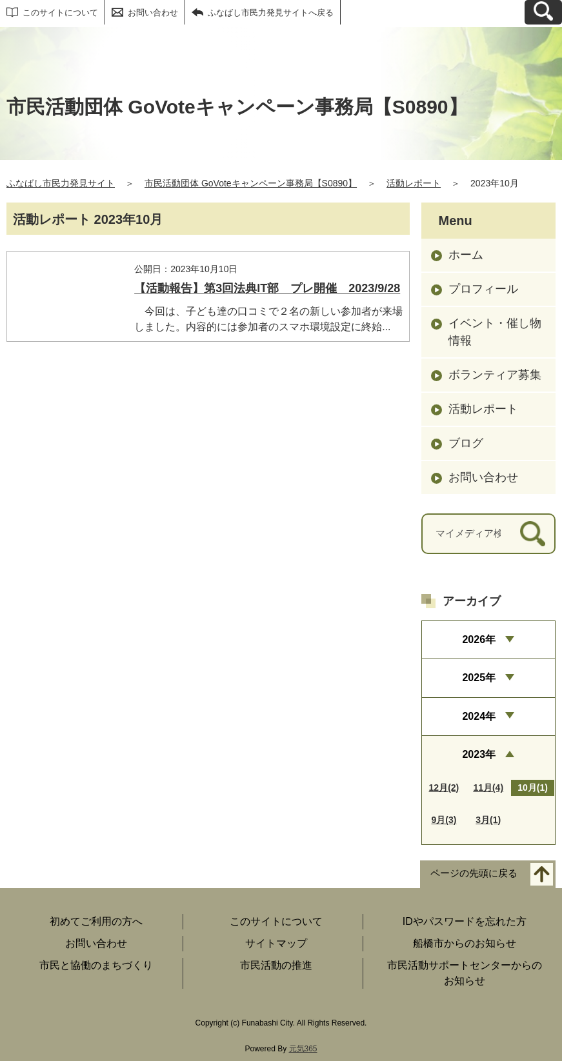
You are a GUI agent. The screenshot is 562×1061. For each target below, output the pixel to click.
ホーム (465, 254)
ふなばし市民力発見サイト (60, 183)
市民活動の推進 (276, 965)
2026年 (479, 639)
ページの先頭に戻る (473, 873)
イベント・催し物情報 (494, 332)
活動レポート (413, 183)
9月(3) (443, 820)
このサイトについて (60, 12)
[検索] (533, 534)
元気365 (303, 1048)
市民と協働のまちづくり (96, 965)
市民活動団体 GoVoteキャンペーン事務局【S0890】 (251, 183)
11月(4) (488, 787)
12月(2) (444, 787)
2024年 (479, 716)
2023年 (479, 754)
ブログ (465, 443)
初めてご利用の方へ (96, 921)
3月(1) (488, 820)
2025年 (479, 677)
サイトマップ (276, 943)
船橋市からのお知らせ (464, 943)
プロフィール (483, 289)
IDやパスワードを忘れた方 (465, 921)
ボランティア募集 (494, 374)
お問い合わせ (153, 12)
